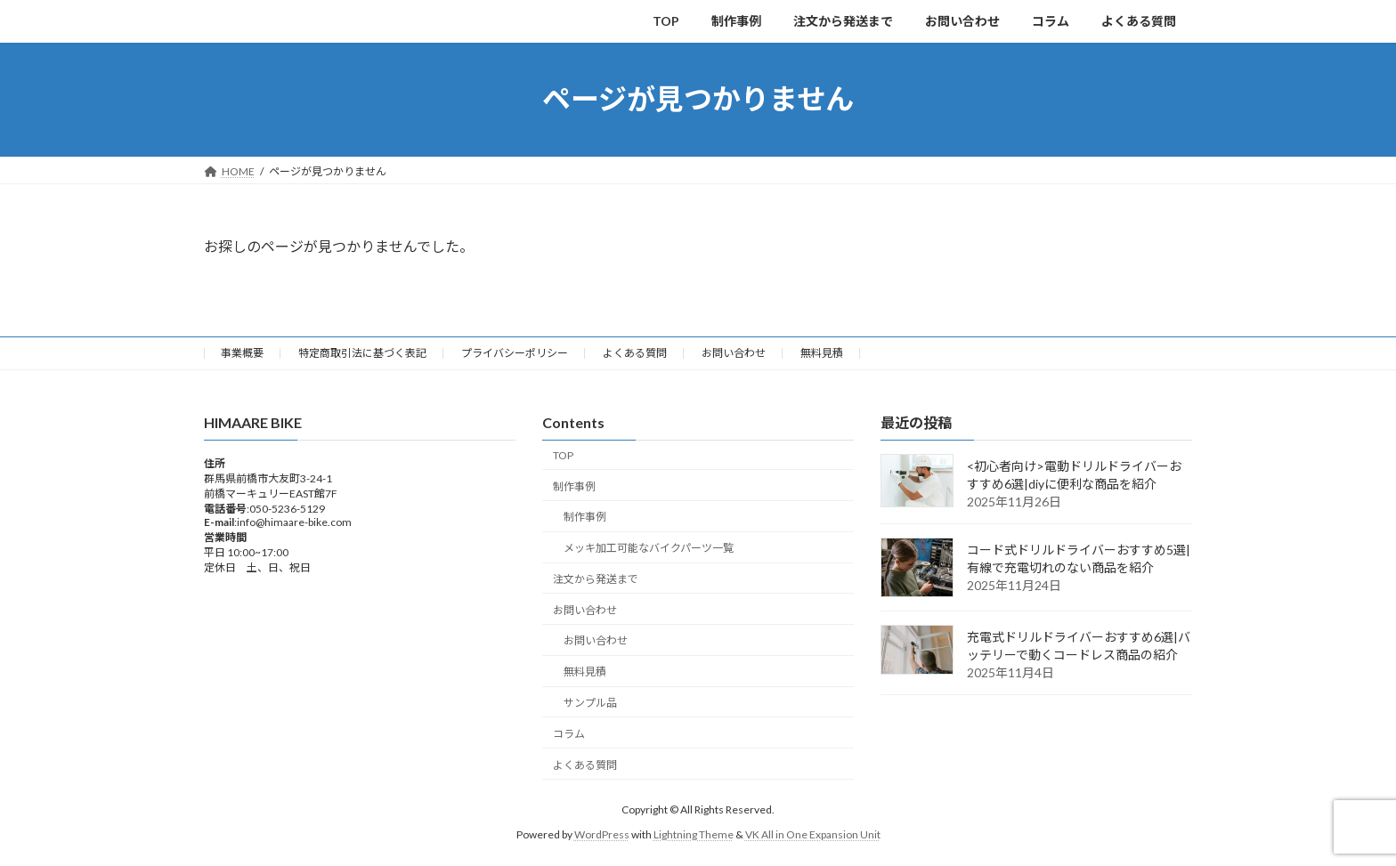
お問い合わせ (734, 353)
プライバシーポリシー (514, 353)
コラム (569, 734)
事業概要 (242, 353)
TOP (563, 455)
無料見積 (821, 353)
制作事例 (574, 485)
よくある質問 (635, 353)
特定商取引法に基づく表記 (362, 353)
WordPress (601, 834)
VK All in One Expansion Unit (813, 834)
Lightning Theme (693, 834)
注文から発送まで (595, 579)
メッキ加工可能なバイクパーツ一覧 (649, 547)
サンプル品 (590, 702)
